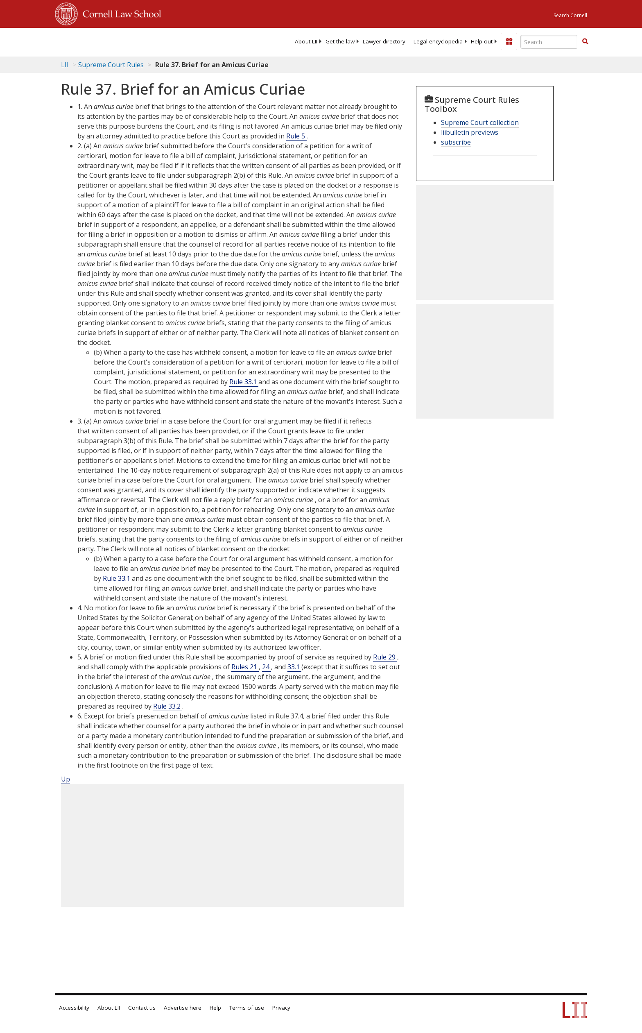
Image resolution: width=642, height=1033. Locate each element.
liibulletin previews (469, 132)
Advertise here (182, 1007)
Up (65, 779)
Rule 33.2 (167, 706)
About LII (306, 41)
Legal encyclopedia (438, 41)
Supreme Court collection (480, 122)
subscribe (456, 142)
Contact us (142, 1007)
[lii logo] (147, 41)
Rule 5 (296, 135)
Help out (482, 41)
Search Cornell (570, 15)
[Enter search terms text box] (549, 42)
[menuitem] (306, 41)
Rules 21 (245, 666)
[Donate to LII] (509, 41)
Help (215, 1007)
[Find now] (585, 41)
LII (65, 64)
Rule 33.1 (243, 381)
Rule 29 (385, 656)
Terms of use (246, 1007)
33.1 (294, 666)
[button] (585, 41)
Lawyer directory (384, 41)
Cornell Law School (119, 12)
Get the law (340, 41)
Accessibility (74, 1007)
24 (266, 666)
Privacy (281, 1007)
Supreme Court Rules (111, 64)
